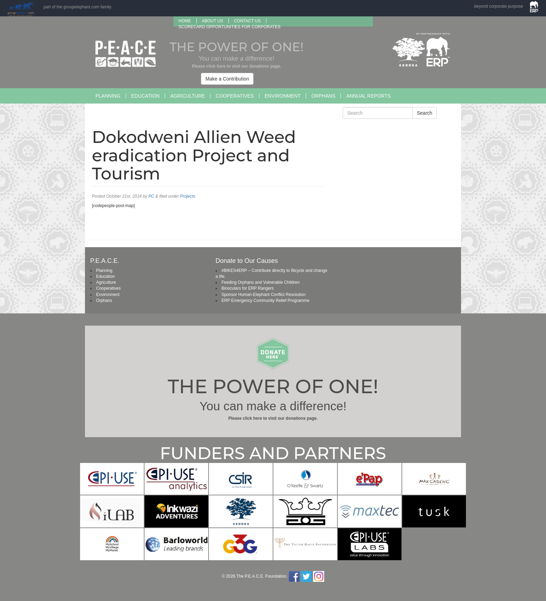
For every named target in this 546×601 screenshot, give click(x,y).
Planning (107, 95)
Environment (283, 95)
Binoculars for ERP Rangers (247, 288)
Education (145, 95)
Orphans (323, 95)
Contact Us (247, 20)
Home (185, 20)
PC (151, 196)
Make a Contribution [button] (227, 79)
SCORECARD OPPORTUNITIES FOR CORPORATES (230, 26)
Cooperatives (235, 95)
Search (424, 113)
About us (212, 20)
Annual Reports (368, 95)
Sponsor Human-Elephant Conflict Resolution (263, 294)
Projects (187, 196)
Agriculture (187, 95)
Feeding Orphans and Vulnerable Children (260, 282)
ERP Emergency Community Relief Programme (265, 300)
